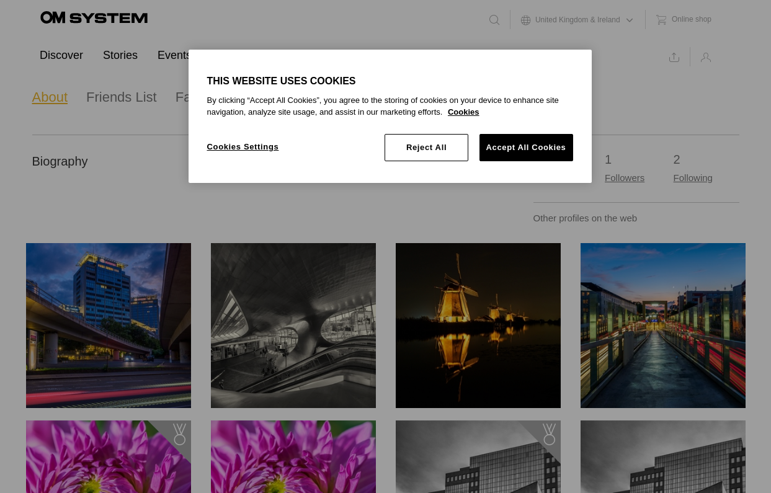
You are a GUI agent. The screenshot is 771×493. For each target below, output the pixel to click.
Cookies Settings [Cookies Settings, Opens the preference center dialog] (243, 146)
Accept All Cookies (526, 147)
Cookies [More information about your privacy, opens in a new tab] (463, 112)
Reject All (426, 147)
